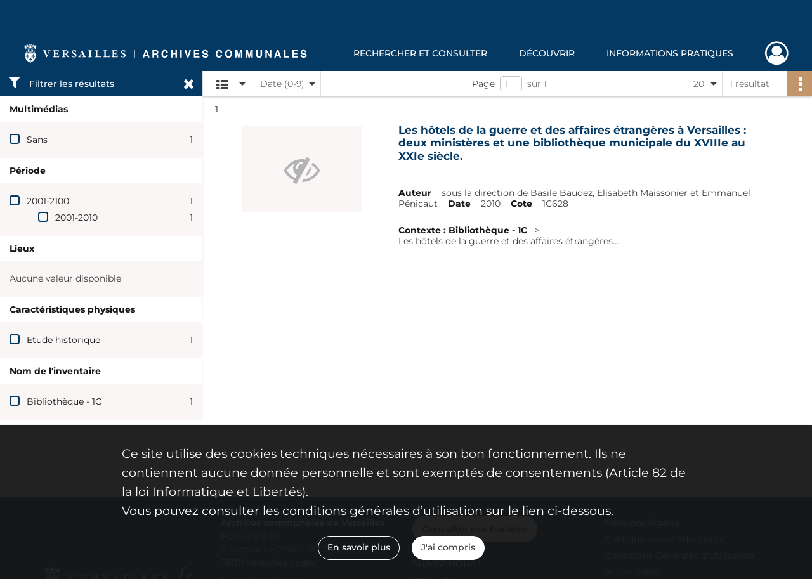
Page (483, 83)
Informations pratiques (669, 53)
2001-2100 (48, 201)
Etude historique (63, 340)
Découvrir (547, 53)
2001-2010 (76, 217)
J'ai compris (448, 547)
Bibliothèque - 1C (64, 401)
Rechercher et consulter (420, 53)
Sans (37, 139)
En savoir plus (358, 547)
